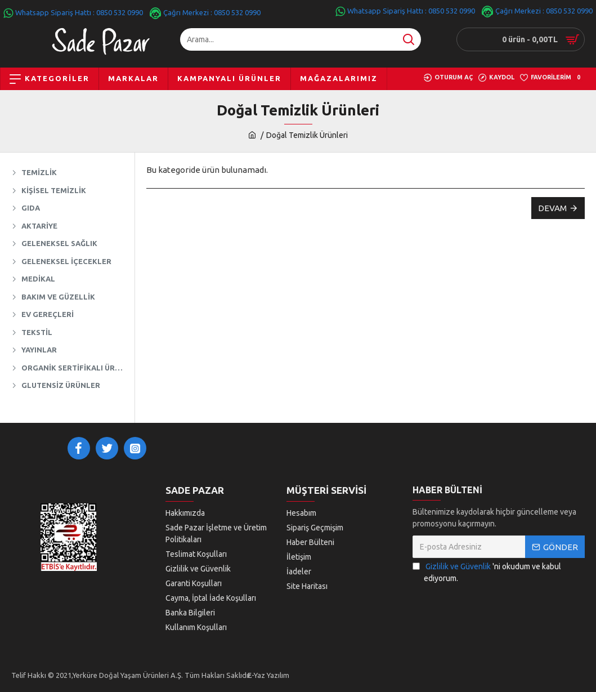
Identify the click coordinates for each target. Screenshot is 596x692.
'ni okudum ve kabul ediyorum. (487, 572)
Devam (552, 208)
